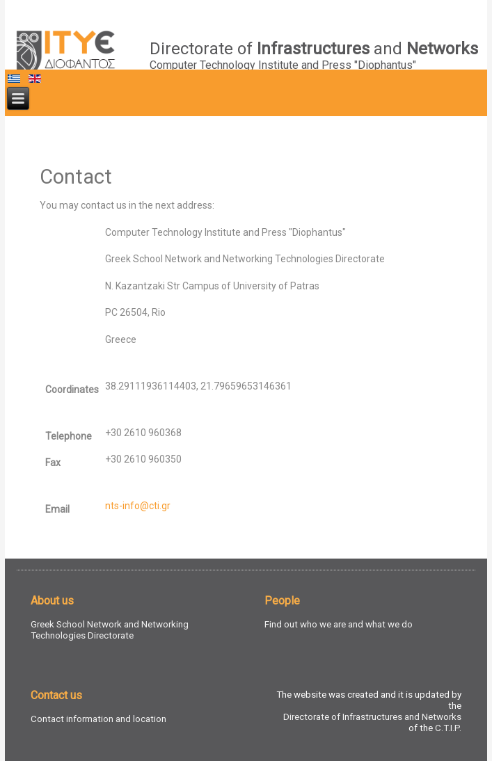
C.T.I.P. (448, 728)
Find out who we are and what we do (338, 624)
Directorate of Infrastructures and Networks (372, 717)
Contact (76, 177)
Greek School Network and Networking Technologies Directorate (110, 630)
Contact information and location (98, 719)
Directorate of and (314, 48)
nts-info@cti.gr (137, 505)
